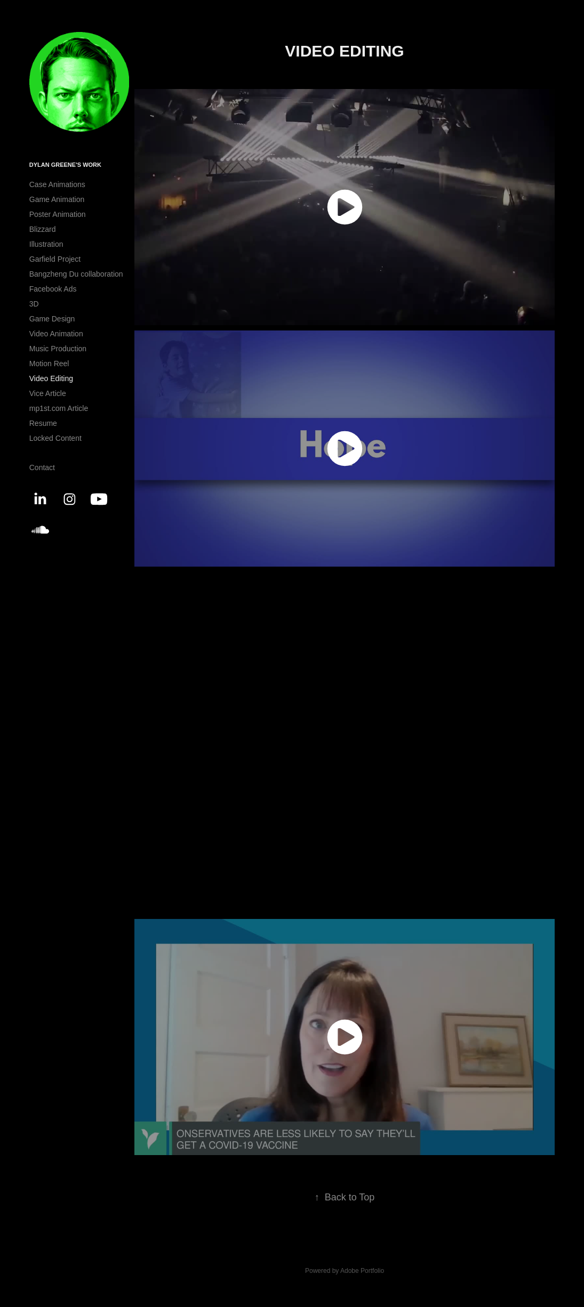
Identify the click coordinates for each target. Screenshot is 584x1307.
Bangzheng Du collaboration (76, 274)
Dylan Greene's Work (65, 165)
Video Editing (51, 378)
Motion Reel (49, 363)
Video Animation (56, 333)
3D (34, 304)
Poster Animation (57, 214)
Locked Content (55, 438)
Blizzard (42, 229)
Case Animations (57, 184)
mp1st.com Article (58, 408)
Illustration (46, 244)
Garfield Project (55, 259)
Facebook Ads (53, 289)
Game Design (52, 318)
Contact (42, 467)
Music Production (57, 348)
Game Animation (57, 199)
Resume (43, 423)
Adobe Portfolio (362, 1270)
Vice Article (47, 393)
